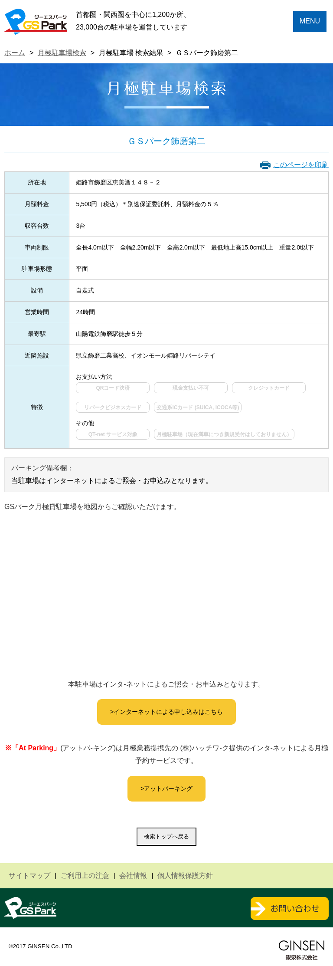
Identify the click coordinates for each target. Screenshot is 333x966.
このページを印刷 (301, 164)
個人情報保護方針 (185, 875)
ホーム (14, 52)
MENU (310, 21)
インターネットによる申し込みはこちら (168, 711)
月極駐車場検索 (62, 52)
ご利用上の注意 (85, 875)
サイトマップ (29, 875)
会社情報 (133, 875)
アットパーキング (168, 788)
